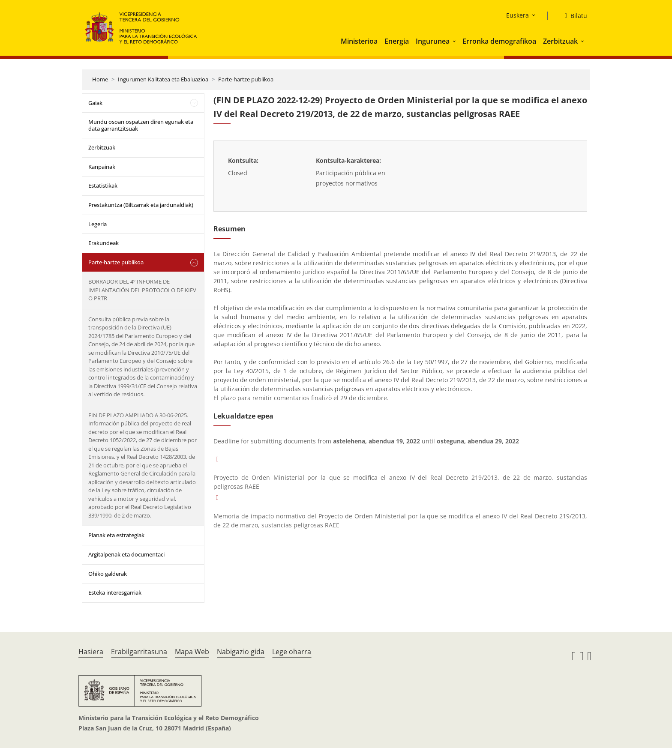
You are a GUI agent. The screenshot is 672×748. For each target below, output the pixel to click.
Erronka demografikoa (499, 41)
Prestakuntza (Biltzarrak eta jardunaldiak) (140, 205)
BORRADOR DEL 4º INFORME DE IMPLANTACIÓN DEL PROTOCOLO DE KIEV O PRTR (142, 290)
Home (100, 79)
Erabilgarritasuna (139, 651)
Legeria (97, 224)
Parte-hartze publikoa (245, 79)
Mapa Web (192, 651)
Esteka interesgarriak (114, 592)
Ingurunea (433, 41)
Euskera (517, 15)
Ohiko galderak (107, 573)
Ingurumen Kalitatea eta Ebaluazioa (163, 79)
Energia (396, 41)
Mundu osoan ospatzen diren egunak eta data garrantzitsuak (140, 125)
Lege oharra (291, 651)
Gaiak (95, 103)
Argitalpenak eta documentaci (126, 554)
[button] (455, 41)
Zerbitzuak (560, 41)
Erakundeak (103, 243)
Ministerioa (359, 41)
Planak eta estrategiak (116, 535)
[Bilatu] (572, 16)
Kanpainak (101, 167)
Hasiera (90, 651)
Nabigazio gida (240, 651)
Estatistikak (102, 185)
